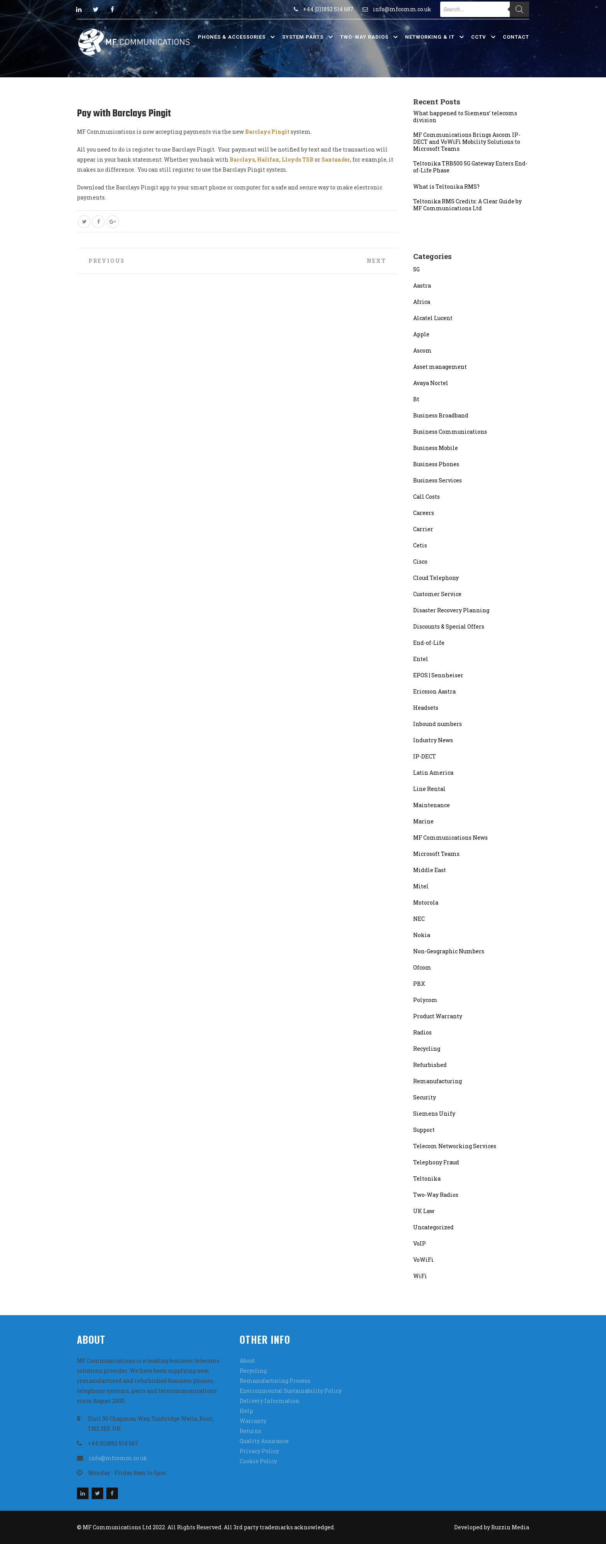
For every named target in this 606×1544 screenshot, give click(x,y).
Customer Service (437, 594)
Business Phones (436, 464)
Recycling (426, 1048)
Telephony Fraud (436, 1162)
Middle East (429, 870)
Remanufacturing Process (275, 1380)
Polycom (425, 1000)
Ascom (422, 350)
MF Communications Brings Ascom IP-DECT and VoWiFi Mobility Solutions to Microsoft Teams (466, 141)
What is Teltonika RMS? (446, 186)
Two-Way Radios (364, 37)
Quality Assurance (264, 1441)
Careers (423, 512)
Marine (423, 821)
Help (246, 1410)
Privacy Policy (259, 1451)
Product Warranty (437, 1016)
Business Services (437, 480)
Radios (422, 1032)
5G (416, 269)
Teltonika (427, 1178)
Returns (250, 1431)
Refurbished (430, 1065)
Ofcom (422, 967)
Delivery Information (270, 1400)
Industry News (433, 740)
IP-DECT (424, 756)
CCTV (478, 37)
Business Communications (450, 431)
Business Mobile (435, 448)
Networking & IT (429, 37)
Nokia (421, 935)
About (247, 1360)
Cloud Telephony (436, 577)
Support (424, 1129)
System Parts (302, 37)
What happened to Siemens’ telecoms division (465, 117)
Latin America (433, 772)
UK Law (423, 1211)
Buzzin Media (510, 1527)
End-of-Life (428, 642)
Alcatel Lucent (433, 318)
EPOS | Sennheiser (438, 675)
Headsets (425, 707)
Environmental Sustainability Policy (291, 1390)
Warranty (253, 1421)
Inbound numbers (437, 724)
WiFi (420, 1276)
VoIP (419, 1243)
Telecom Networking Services (454, 1146)
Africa (421, 301)
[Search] (519, 9)
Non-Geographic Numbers (448, 951)
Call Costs (426, 496)
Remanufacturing (437, 1081)
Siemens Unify (434, 1113)
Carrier (423, 529)
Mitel (421, 886)
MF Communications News (450, 837)
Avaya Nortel (430, 383)
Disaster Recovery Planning (451, 610)
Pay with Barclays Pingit (124, 113)
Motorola (425, 902)
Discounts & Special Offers (448, 626)
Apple (421, 334)
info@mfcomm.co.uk (402, 9)
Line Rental (429, 788)
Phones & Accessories (232, 37)
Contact (516, 37)
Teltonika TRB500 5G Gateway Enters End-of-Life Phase (470, 167)
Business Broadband (440, 415)
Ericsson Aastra (434, 691)
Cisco (420, 561)
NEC (419, 918)
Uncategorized (433, 1227)
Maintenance (431, 805)
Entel (420, 659)
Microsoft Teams (436, 853)
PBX (419, 983)
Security (424, 1097)
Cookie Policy (258, 1461)
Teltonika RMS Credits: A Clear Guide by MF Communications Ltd (467, 205)
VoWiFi (423, 1259)
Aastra (422, 285)
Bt (416, 399)
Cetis (420, 545)
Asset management (440, 366)
